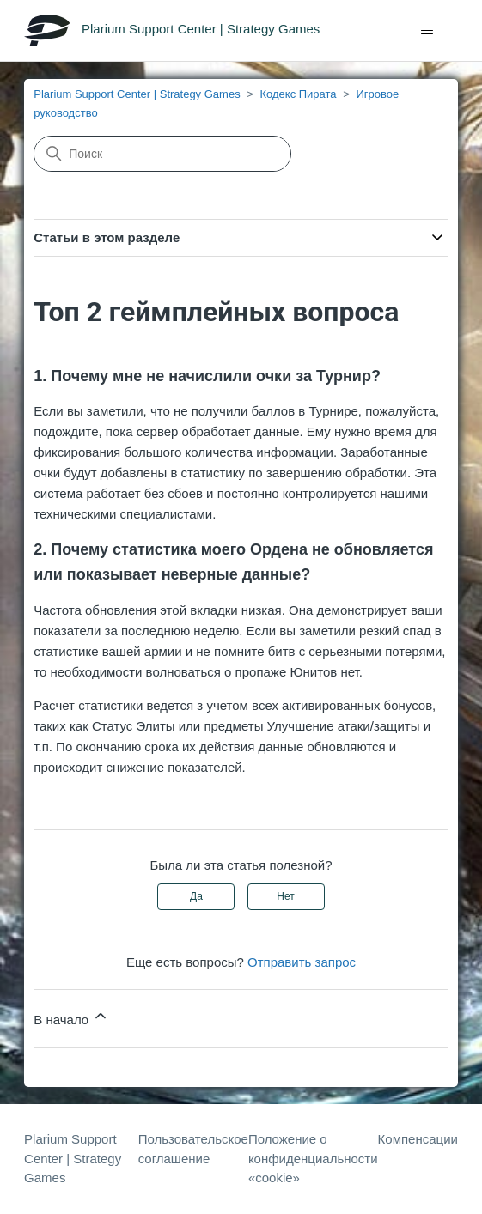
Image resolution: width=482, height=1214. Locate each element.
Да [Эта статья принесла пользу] (196, 896)
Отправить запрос (301, 962)
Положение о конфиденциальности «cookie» (313, 1158)
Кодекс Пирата (297, 94)
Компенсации (418, 1139)
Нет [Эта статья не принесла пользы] (285, 896)
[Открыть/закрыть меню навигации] (427, 31)
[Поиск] (162, 154)
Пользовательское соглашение (193, 1149)
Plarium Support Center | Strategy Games (137, 94)
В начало (71, 1017)
